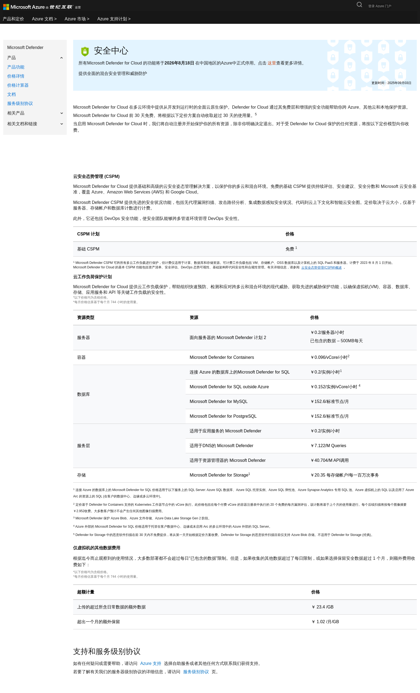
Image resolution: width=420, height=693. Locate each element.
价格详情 (15, 76)
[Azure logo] (46, 7)
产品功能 (15, 67)
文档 (11, 94)
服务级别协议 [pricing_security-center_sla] (196, 671)
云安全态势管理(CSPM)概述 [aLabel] (321, 267)
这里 (272, 63)
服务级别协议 (20, 103)
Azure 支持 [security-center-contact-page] (151, 663)
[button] (35, 58)
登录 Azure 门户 (379, 6)
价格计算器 (18, 85)
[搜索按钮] (359, 4)
